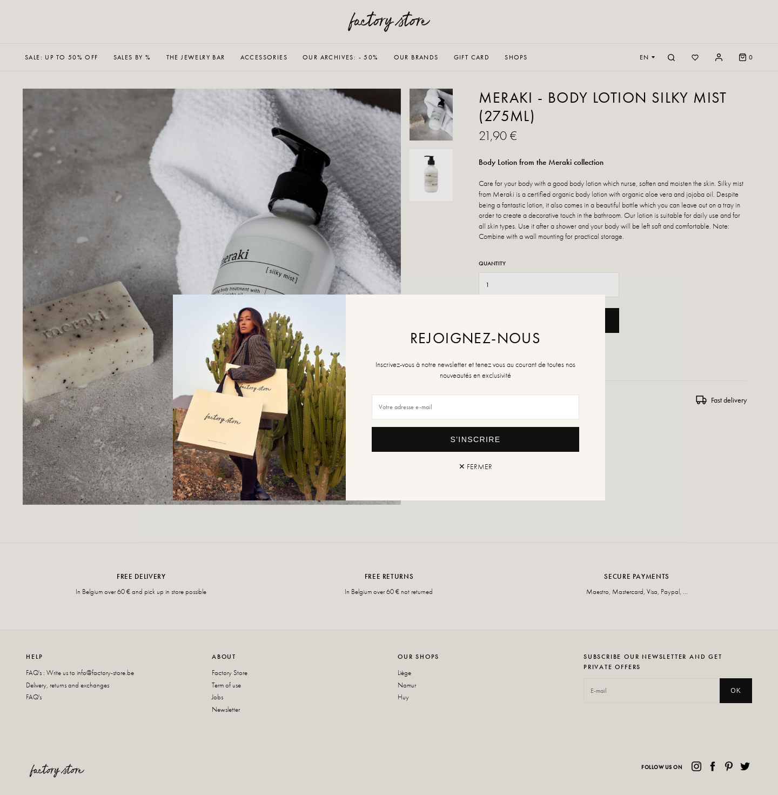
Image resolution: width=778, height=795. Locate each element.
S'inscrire (476, 439)
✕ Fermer (475, 466)
